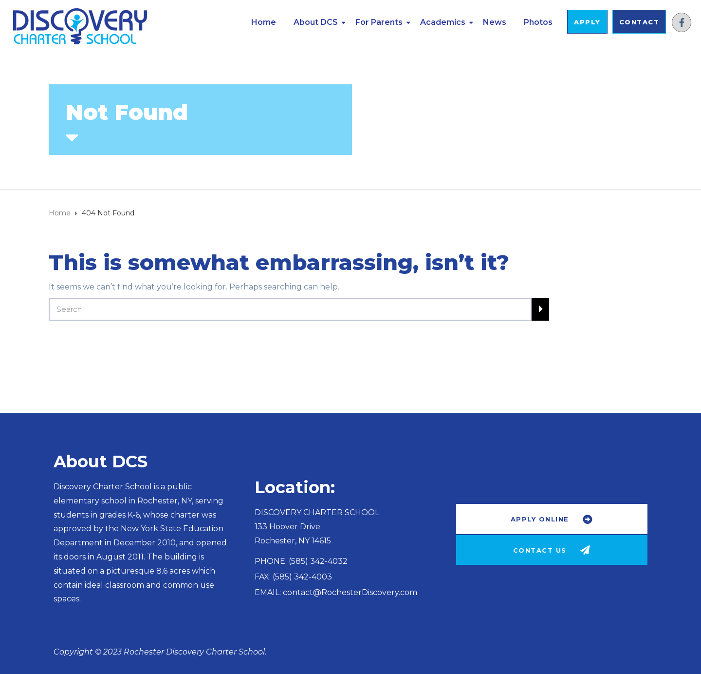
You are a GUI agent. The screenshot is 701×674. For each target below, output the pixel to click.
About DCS (316, 22)
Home (263, 22)
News (494, 22)
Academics (442, 22)
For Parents (379, 22)
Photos (538, 22)
